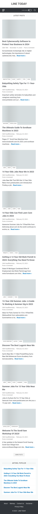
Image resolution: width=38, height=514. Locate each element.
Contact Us (20, 503)
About (6, 503)
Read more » (21, 56)
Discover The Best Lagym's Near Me (18, 345)
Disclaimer (29, 503)
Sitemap (12, 503)
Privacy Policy (19, 506)
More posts (19, 454)
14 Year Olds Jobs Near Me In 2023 (18, 171)
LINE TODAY (19, 3)
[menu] (4, 10)
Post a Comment (29, 48)
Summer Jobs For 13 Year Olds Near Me (18, 492)
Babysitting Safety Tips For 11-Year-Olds (18, 469)
